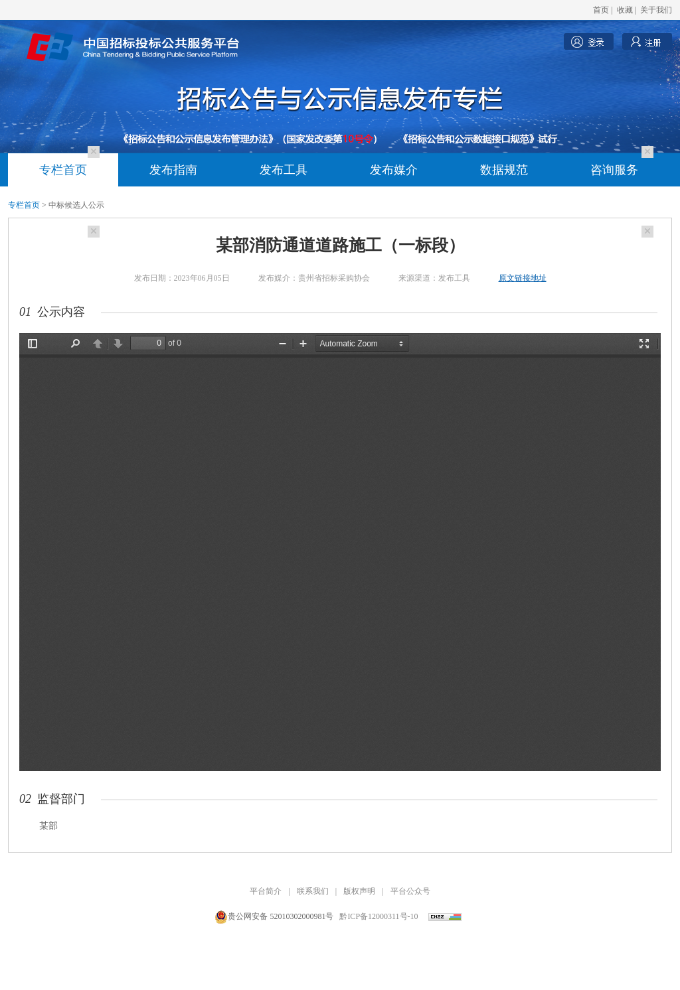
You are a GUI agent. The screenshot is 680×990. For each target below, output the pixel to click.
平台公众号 (410, 891)
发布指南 (173, 170)
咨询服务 (614, 170)
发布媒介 (394, 170)
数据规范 (504, 170)
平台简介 (266, 891)
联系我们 (313, 891)
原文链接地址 (523, 278)
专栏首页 (63, 170)
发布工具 (283, 170)
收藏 (625, 10)
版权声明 (359, 891)
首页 (601, 10)
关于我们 (656, 10)
